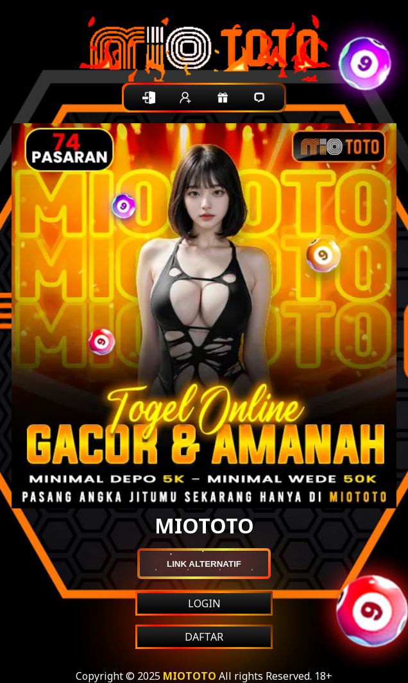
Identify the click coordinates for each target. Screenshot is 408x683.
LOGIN (204, 603)
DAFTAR (204, 637)
